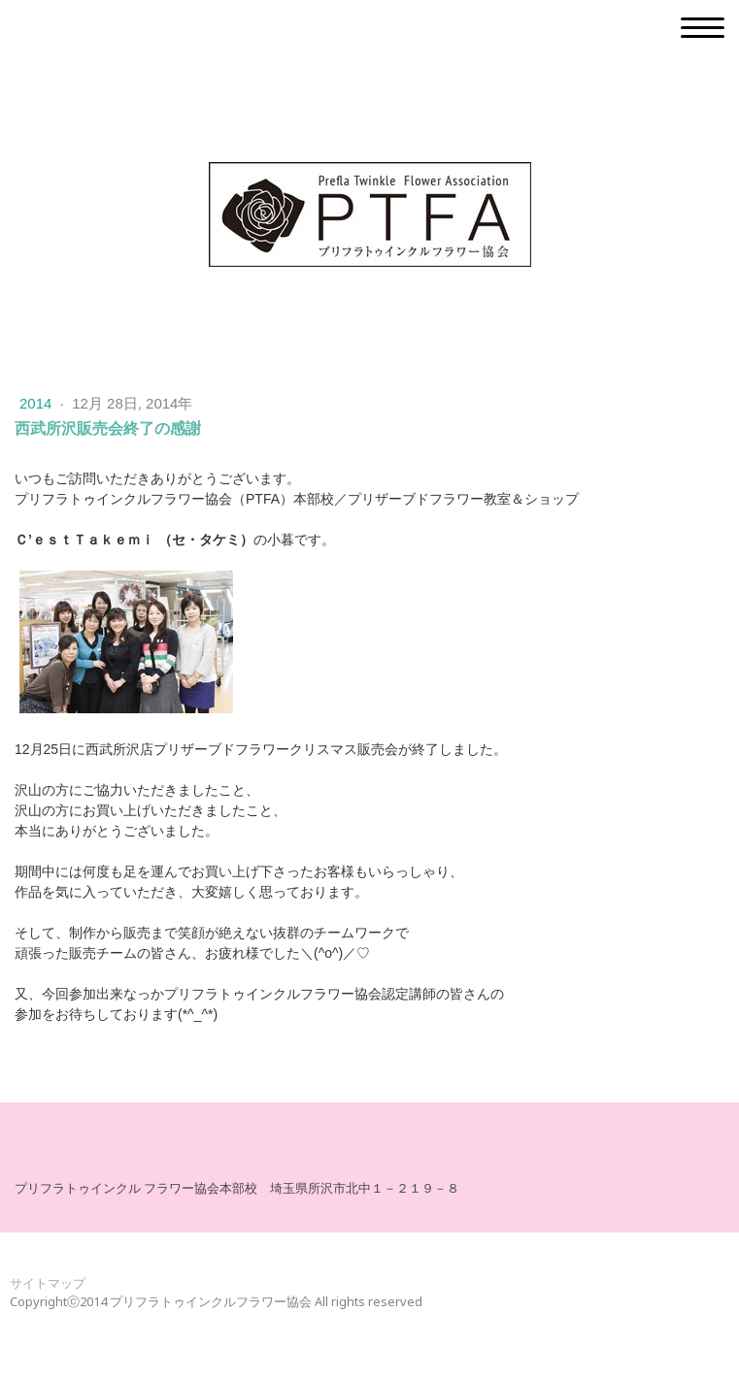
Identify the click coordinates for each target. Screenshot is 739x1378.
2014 (37, 403)
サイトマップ (47, 1283)
